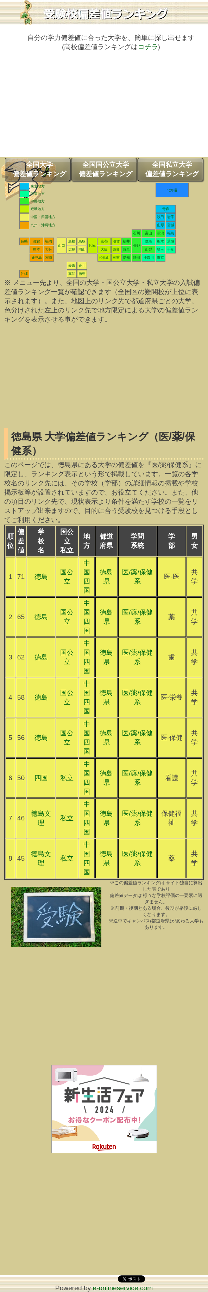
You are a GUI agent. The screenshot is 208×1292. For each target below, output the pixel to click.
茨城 (170, 241)
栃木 (160, 241)
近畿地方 (38, 209)
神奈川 (148, 257)
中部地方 (38, 201)
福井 (126, 241)
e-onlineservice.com (123, 1288)
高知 (71, 274)
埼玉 (160, 249)
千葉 (170, 249)
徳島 (82, 274)
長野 (136, 245)
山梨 (148, 249)
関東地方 (38, 194)
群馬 (148, 241)
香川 (82, 266)
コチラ (148, 46)
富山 (148, 233)
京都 (104, 241)
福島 (170, 233)
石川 (136, 233)
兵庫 (92, 245)
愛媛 (71, 266)
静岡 (136, 257)
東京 (160, 257)
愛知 (126, 257)
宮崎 (48, 257)
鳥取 (82, 241)
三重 (116, 257)
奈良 (116, 249)
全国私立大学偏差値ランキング (172, 169)
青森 (165, 209)
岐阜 (126, 249)
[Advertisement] (104, 107)
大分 (48, 249)
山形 (160, 225)
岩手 (170, 217)
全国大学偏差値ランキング (39, 169)
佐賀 (36, 241)
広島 (71, 249)
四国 (41, 778)
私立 (67, 778)
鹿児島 (36, 257)
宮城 (170, 225)
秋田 (160, 217)
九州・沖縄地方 (43, 225)
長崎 (24, 241)
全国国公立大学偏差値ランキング (105, 169)
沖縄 (24, 274)
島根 (71, 241)
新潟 (160, 233)
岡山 (82, 249)
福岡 (48, 241)
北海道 (172, 190)
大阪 (104, 249)
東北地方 (38, 186)
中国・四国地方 (43, 217)
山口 (61, 245)
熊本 (36, 249)
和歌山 (104, 257)
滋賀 (116, 241)
